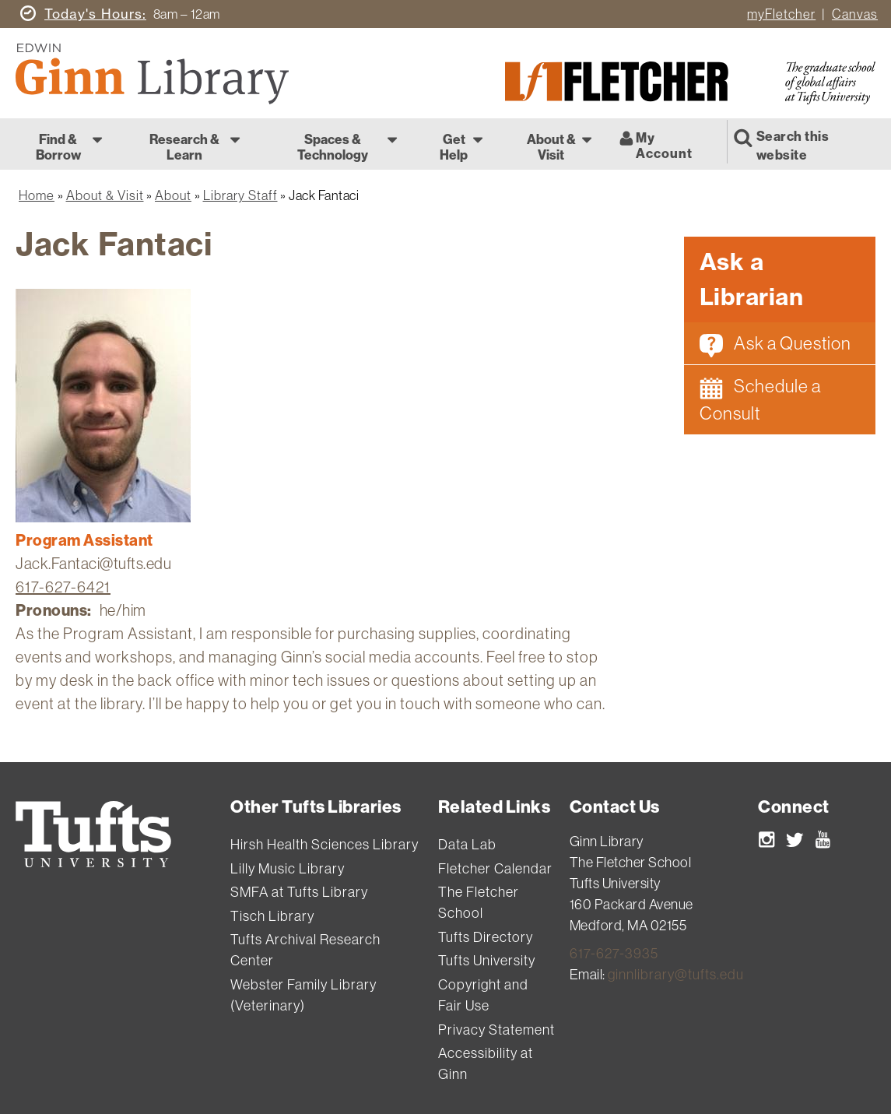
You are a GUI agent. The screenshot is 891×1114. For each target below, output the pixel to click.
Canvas (855, 13)
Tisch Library (272, 916)
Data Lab (467, 844)
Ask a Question (775, 344)
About (173, 195)
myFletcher (781, 13)
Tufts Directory (485, 937)
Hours (93, 13)
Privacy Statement (496, 1029)
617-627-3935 (614, 953)
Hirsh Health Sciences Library (324, 844)
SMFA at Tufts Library (299, 892)
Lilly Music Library (287, 868)
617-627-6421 (63, 586)
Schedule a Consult (760, 399)
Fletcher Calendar (495, 868)
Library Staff (240, 195)
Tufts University (486, 960)
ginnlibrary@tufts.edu (676, 974)
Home (36, 195)
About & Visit (105, 195)
